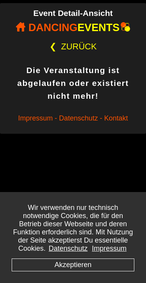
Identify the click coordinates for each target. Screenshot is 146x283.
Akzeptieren (73, 265)
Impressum (109, 248)
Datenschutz (68, 248)
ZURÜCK (73, 46)
